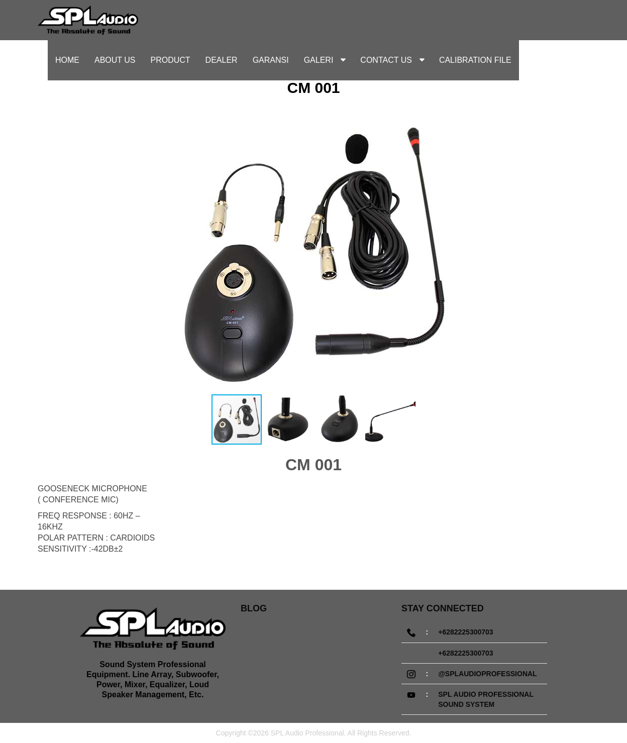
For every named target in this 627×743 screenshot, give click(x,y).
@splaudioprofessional (487, 674)
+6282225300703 (465, 632)
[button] (556, 252)
